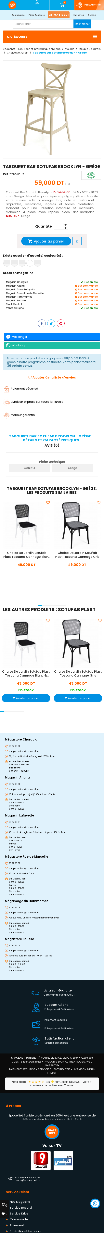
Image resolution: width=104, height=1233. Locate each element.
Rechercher (82, 24)
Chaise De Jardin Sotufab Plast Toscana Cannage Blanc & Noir (26, 555)
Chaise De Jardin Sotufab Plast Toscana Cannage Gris (77, 555)
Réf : (6, 174)
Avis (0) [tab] (52, 445)
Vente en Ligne (15, 308)
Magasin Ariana (15, 285)
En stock (26, 690)
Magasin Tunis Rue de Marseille (25, 293)
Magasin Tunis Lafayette (20, 289)
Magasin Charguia (17, 282)
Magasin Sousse (16, 300)
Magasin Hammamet (19, 297)
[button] (40, 605)
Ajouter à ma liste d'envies (52, 378)
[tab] (51, 438)
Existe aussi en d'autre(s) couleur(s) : (33, 256)
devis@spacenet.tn (27, 1178)
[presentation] (4, 601)
